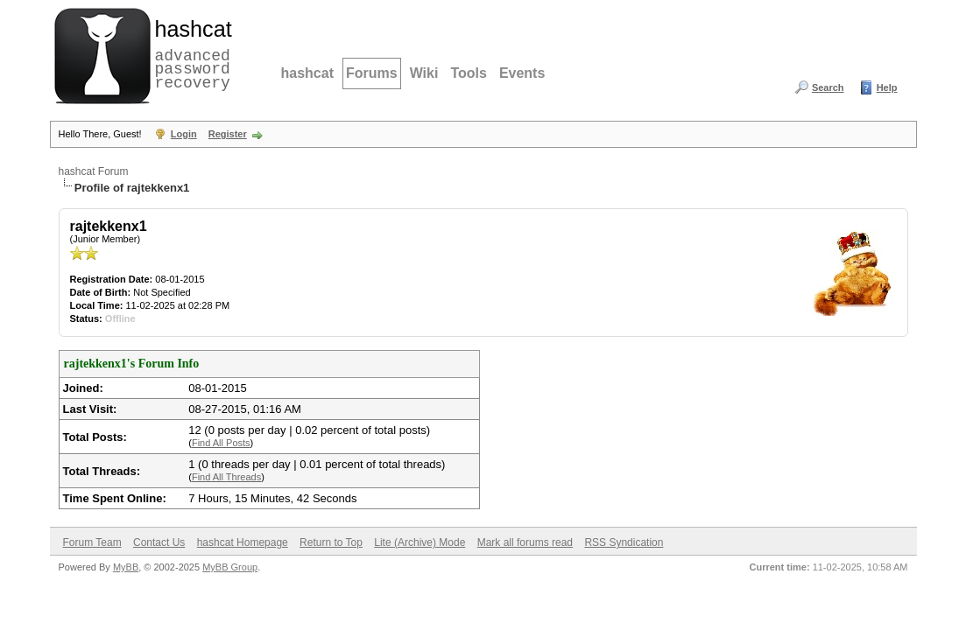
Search (828, 87)
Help (887, 87)
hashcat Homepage (242, 542)
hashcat (307, 73)
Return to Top (331, 542)
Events (522, 73)
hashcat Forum (94, 171)
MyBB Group (229, 567)
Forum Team (92, 542)
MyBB (125, 567)
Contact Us (159, 542)
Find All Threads (226, 477)
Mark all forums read (525, 542)
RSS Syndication (623, 542)
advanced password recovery (190, 53)
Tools (468, 73)
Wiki (424, 73)
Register (227, 134)
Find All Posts (221, 443)
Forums (372, 73)
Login (184, 134)
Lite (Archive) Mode (419, 542)
